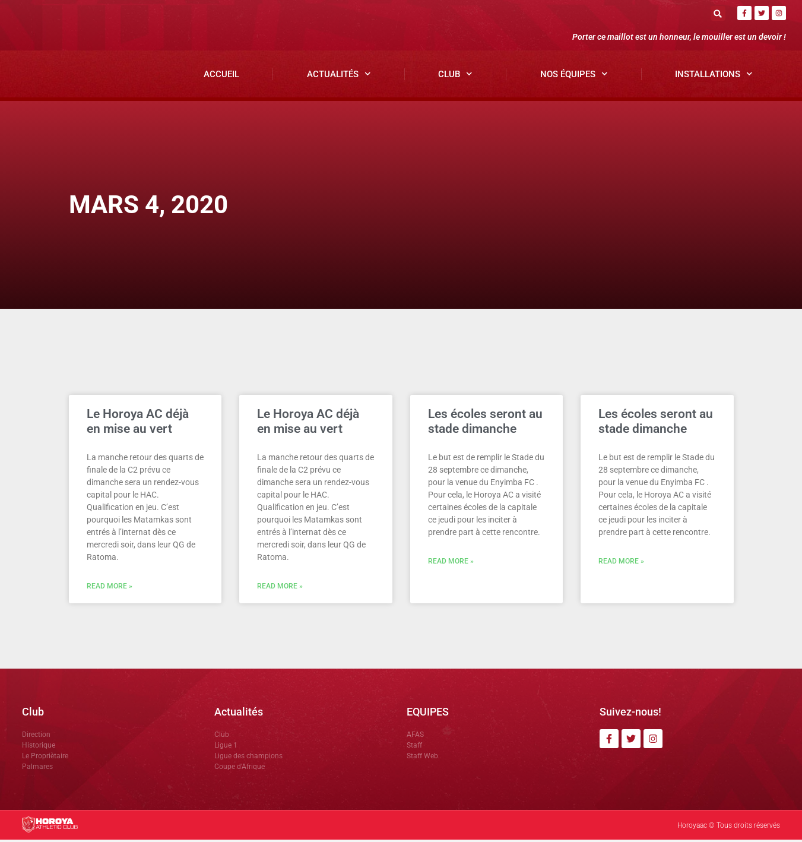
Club (455, 76)
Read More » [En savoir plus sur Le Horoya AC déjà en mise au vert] (109, 588)
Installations (714, 76)
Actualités (339, 76)
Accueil (221, 76)
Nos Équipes (574, 76)
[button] (718, 13)
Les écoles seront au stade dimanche (485, 423)
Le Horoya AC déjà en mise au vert (138, 423)
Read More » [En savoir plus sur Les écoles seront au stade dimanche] (451, 563)
